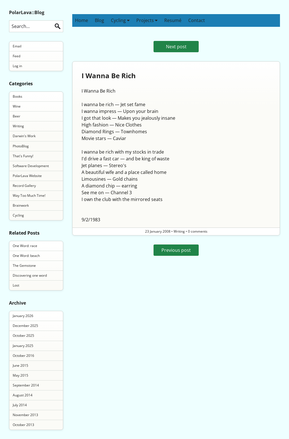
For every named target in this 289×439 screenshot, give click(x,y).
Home (81, 20)
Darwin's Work (24, 136)
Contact (196, 20)
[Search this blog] (36, 26)
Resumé (172, 20)
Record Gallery (24, 185)
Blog (99, 20)
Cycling (120, 20)
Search (57, 26)
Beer (16, 116)
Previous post (176, 250)
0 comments (197, 231)
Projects (146, 20)
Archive (17, 303)
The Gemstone (24, 265)
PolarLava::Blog (26, 12)
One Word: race (25, 245)
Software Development (31, 165)
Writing (18, 126)
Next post (176, 46)
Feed (16, 56)
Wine (17, 106)
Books (17, 96)
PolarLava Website (27, 175)
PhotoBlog (21, 146)
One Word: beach (26, 255)
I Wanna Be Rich (109, 75)
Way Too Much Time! (29, 195)
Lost (16, 285)
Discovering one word (30, 275)
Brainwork (21, 205)
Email (17, 46)
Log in (17, 66)
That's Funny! (23, 156)
